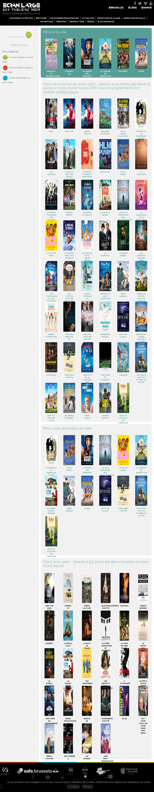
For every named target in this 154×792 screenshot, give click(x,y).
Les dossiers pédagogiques (64, 18)
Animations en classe (108, 18)
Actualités (88, 18)
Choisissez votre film (21, 18)
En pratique (46, 22)
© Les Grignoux (106, 22)
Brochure (41, 18)
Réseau (91, 22)
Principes (61, 22)
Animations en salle (134, 18)
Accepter (73, 786)
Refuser (87, 786)
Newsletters (76, 22)
